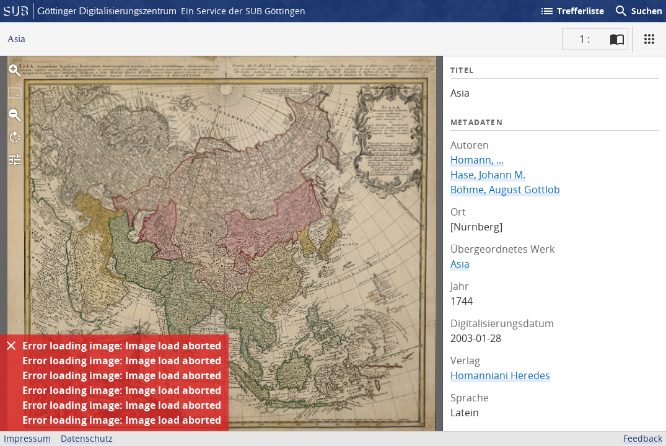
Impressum (27, 438)
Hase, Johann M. (487, 174)
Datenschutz (87, 438)
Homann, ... (477, 160)
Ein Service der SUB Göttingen (243, 11)
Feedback (642, 438)
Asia (460, 264)
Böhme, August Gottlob (505, 189)
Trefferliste (572, 11)
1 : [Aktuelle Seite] (584, 39)
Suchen (638, 11)
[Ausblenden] (11, 345)
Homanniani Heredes (500, 375)
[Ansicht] (649, 39)
